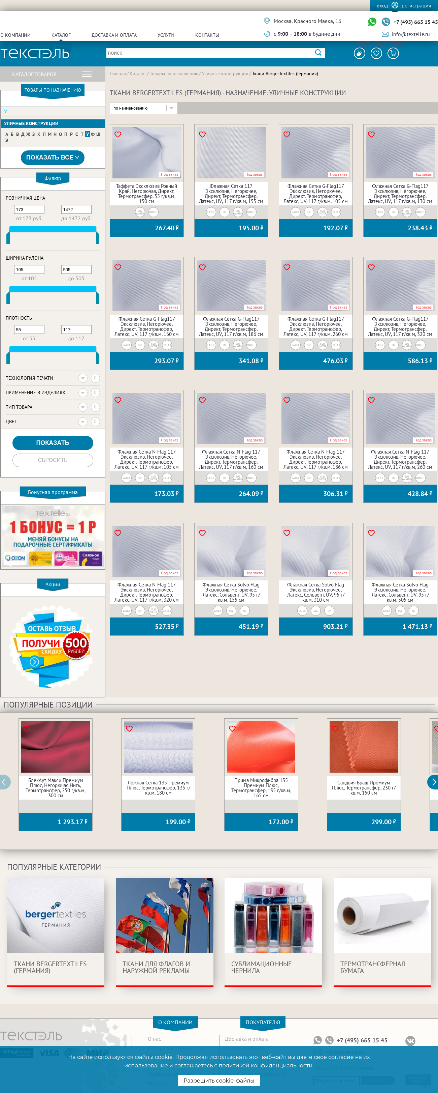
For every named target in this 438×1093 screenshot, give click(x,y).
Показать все (52, 157)
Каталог (61, 35)
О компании (15, 35)
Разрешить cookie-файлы (219, 1080)
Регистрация (416, 5)
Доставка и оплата (114, 35)
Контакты (207, 35)
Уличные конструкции (31, 123)
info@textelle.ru (411, 34)
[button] (436, 782)
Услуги (166, 35)
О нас (154, 1038)
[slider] (8, 239)
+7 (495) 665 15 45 (416, 22)
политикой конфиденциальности (265, 1065)
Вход (382, 5)
